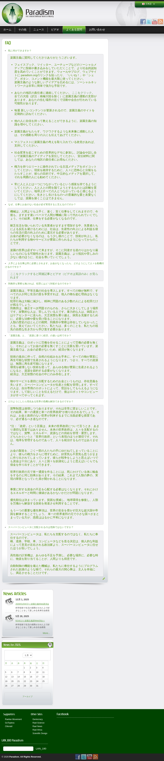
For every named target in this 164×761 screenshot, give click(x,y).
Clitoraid (8, 726)
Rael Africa (37, 730)
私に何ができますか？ (20, 50)
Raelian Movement (13, 719)
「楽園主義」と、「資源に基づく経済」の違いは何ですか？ (39, 335)
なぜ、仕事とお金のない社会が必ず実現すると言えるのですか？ (42, 204)
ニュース (38, 29)
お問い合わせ (97, 29)
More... (46, 633)
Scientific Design (40, 733)
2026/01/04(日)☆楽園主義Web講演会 (32, 604)
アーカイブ (28, 696)
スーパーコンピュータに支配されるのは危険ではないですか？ (41, 527)
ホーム (7, 29)
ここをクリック (82, 92)
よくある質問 (74, 29)
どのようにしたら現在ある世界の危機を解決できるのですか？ (41, 401)
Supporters (9, 714)
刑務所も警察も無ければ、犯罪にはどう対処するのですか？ (39, 283)
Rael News (37, 726)
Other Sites (36, 714)
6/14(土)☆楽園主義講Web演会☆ (30, 621)
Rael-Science (38, 723)
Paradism (14, 756)
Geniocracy (38, 719)
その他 (22, 29)
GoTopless (10, 723)
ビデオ (55, 29)
